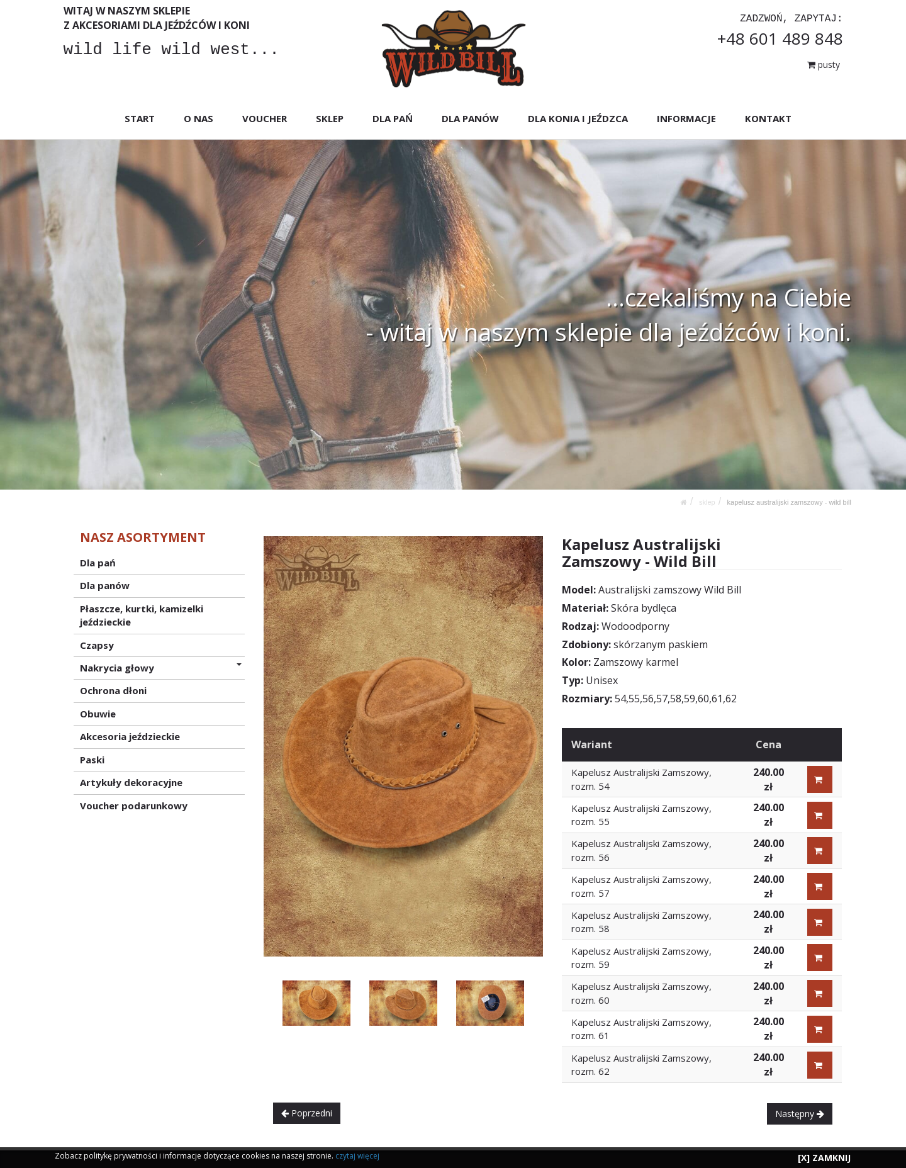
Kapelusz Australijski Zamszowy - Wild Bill (789, 502)
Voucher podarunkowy (133, 805)
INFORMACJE (685, 118)
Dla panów (105, 585)
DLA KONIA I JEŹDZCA (577, 118)
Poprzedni (306, 1113)
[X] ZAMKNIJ (824, 1158)
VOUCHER (264, 118)
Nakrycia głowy (161, 667)
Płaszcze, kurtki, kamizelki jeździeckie (141, 614)
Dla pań (98, 562)
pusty (823, 64)
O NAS (198, 118)
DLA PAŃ (392, 118)
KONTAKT (767, 118)
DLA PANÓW (469, 118)
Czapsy (97, 644)
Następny (799, 1114)
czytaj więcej (357, 1155)
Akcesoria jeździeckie (130, 736)
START (140, 118)
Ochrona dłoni (113, 690)
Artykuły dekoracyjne (131, 782)
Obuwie (98, 713)
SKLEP (330, 118)
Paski (92, 759)
